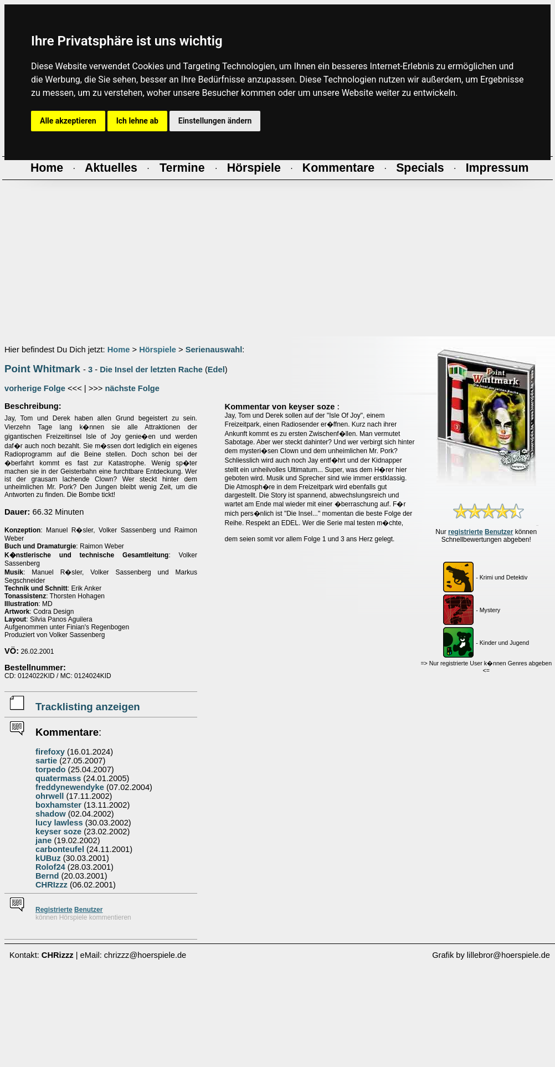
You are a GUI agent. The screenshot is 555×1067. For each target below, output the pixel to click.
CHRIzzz (51, 884)
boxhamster (58, 805)
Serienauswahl (214, 349)
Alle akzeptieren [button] (68, 120)
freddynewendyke (69, 787)
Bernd (47, 875)
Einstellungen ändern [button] (215, 120)
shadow (50, 813)
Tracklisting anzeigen (87, 706)
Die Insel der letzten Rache (151, 369)
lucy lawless (59, 822)
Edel (216, 369)
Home (118, 349)
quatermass (58, 778)
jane (43, 840)
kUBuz (48, 858)
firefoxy (50, 751)
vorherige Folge (34, 388)
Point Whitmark (42, 369)
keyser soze (58, 831)
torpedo (50, 769)
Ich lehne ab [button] (137, 120)
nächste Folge (132, 388)
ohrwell (49, 796)
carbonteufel (59, 849)
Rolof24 (50, 867)
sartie (46, 760)
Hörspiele (157, 349)
